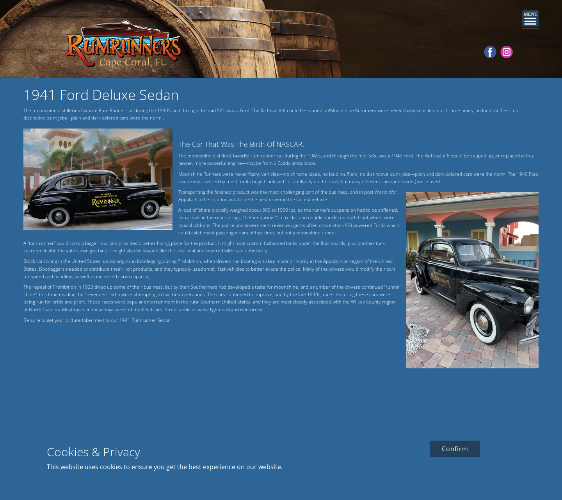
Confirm (455, 449)
